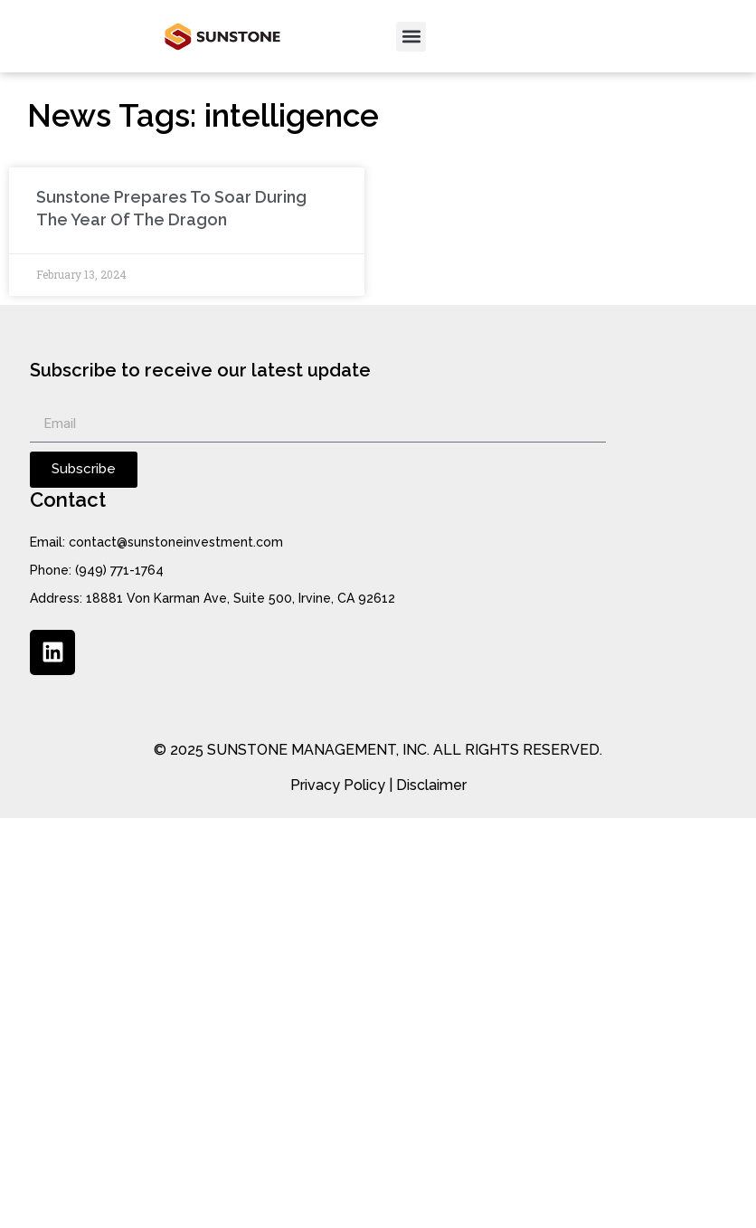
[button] (411, 37)
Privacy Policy (337, 785)
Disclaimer (431, 785)
